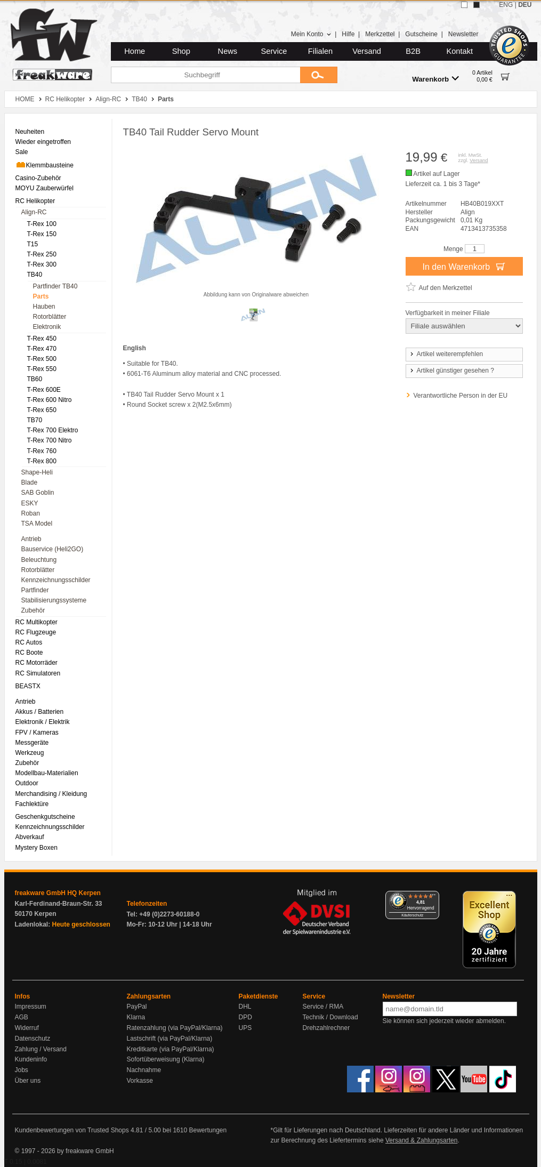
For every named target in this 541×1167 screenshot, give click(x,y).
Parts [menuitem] (41, 296)
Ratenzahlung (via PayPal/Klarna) (175, 1028)
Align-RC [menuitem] (34, 212)
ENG (506, 5)
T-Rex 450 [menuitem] (41, 338)
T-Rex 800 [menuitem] (41, 461)
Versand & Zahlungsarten (421, 1140)
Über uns (28, 1080)
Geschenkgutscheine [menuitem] (45, 816)
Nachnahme (144, 1070)
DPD (245, 1017)
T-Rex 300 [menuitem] (41, 264)
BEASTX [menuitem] (28, 686)
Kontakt (459, 51)
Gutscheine (421, 34)
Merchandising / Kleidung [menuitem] (51, 794)
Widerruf (27, 1028)
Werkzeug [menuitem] (29, 752)
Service (274, 51)
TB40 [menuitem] (35, 274)
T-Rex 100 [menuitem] (41, 224)
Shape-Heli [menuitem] (37, 472)
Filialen (320, 51)
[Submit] (318, 75)
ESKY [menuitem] (29, 503)
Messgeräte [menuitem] (32, 742)
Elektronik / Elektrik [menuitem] (42, 722)
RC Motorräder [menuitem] (36, 662)
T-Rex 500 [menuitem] (41, 359)
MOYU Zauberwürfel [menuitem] (44, 188)
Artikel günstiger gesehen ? (451, 370)
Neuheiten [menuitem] (30, 131)
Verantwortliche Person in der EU (461, 395)
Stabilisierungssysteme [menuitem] (54, 600)
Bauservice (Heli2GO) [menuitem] (52, 549)
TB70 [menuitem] (35, 420)
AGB (21, 1017)
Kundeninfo (31, 1059)
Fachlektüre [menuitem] (32, 804)
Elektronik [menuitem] (47, 327)
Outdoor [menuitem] (26, 783)
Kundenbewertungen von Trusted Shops (72, 1130)
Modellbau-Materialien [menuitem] (46, 773)
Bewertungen (208, 1130)
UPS (245, 1028)
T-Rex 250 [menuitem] (41, 254)
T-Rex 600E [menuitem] (44, 389)
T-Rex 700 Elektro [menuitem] (52, 430)
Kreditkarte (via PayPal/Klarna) (170, 1049)
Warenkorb (435, 78)
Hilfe (348, 34)
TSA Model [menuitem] (37, 523)
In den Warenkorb (463, 266)
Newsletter (463, 34)
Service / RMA (323, 1006)
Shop (181, 51)
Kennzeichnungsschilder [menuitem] (56, 580)
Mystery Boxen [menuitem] (36, 847)
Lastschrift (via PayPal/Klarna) (170, 1038)
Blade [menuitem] (29, 482)
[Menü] (432, 897)
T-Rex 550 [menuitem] (41, 369)
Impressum (30, 1006)
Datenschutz (33, 1038)
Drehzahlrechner (326, 1028)
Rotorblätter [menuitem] (50, 316)
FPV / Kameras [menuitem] (37, 732)
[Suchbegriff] (205, 75)
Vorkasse (140, 1080)
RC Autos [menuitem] (29, 642)
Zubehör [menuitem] (33, 610)
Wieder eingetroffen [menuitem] (43, 142)
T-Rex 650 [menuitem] (41, 410)
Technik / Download (330, 1017)
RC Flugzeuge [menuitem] (35, 632)
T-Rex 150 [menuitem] (41, 234)
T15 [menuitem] (32, 244)
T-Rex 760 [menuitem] (41, 451)
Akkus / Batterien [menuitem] (39, 711)
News (228, 51)
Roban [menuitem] (30, 513)
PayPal (137, 1006)
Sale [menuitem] (21, 152)
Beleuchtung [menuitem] (39, 560)
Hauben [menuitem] (44, 306)
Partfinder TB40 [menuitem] (55, 286)
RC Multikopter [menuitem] (36, 622)
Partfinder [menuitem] (35, 590)
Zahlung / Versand (41, 1049)
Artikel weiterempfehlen (446, 354)
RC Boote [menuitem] (29, 652)
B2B (413, 51)
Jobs (21, 1070)
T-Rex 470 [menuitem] (41, 348)
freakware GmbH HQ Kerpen (58, 893)
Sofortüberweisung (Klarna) (166, 1059)
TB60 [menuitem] (35, 379)
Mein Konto (311, 34)
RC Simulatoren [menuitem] (38, 673)
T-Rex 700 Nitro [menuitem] (49, 440)
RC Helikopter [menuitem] (35, 201)
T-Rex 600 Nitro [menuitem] (49, 400)
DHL (245, 1006)
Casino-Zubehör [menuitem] (38, 178)
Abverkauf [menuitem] (29, 837)
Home (134, 51)
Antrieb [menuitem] (31, 539)
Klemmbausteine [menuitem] (44, 164)
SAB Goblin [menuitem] (37, 492)
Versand (366, 51)
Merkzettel (379, 34)
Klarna (136, 1017)
